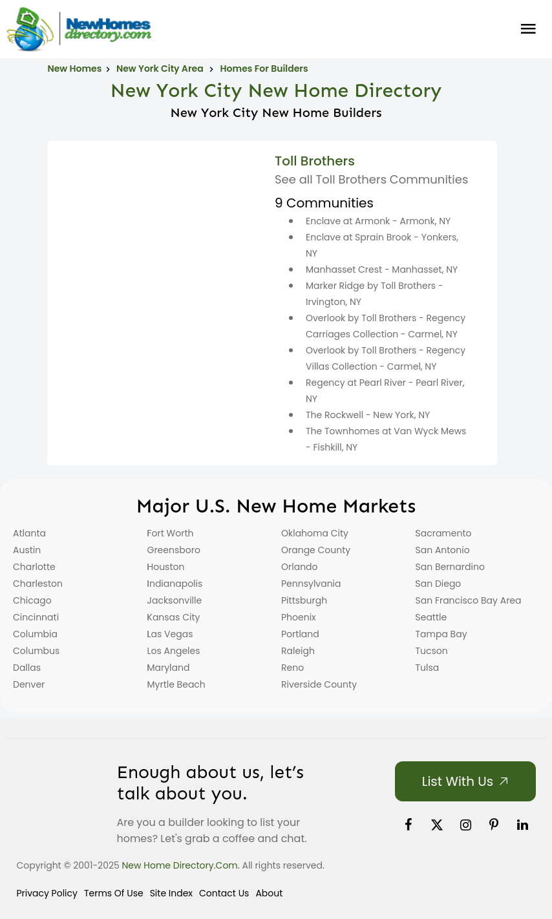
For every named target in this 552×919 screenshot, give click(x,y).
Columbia (35, 634)
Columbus (36, 650)
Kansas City (173, 617)
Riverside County (319, 684)
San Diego (439, 583)
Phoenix (298, 617)
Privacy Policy (47, 893)
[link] (408, 824)
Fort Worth (170, 533)
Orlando (299, 566)
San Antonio (443, 550)
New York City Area (161, 68)
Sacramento (444, 533)
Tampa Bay (441, 634)
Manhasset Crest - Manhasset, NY (382, 269)
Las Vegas (170, 634)
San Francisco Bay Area (469, 600)
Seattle (431, 617)
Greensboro (173, 550)
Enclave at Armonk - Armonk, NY (378, 221)
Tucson (432, 650)
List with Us (457, 781)
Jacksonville (174, 600)
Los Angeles (173, 650)
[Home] (78, 29)
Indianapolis (175, 583)
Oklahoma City (314, 533)
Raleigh (298, 650)
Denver (29, 684)
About (268, 893)
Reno (292, 667)
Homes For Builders (264, 68)
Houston (166, 566)
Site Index (171, 893)
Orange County (315, 550)
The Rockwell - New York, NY (368, 414)
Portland (300, 634)
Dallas (27, 667)
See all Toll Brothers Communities (371, 179)
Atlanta (29, 533)
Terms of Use (113, 893)
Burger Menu (528, 29)
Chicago (32, 600)
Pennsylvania (311, 583)
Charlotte (34, 566)
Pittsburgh (304, 600)
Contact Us (224, 893)
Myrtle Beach (176, 684)
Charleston (38, 583)
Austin (27, 550)
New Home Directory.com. (181, 865)
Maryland (168, 667)
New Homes (74, 68)
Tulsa (428, 667)
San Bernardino (450, 566)
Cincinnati (36, 617)
